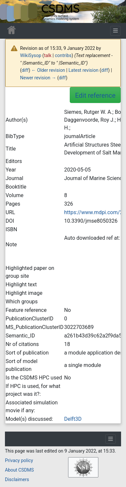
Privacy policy (19, 460)
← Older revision (48, 70)
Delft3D (73, 419)
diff (25, 70)
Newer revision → (38, 77)
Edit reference (95, 95)
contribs (63, 55)
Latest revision (83, 70)
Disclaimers (17, 479)
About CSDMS (19, 470)
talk (48, 55)
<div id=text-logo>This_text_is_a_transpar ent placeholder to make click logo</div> (10, 11)
